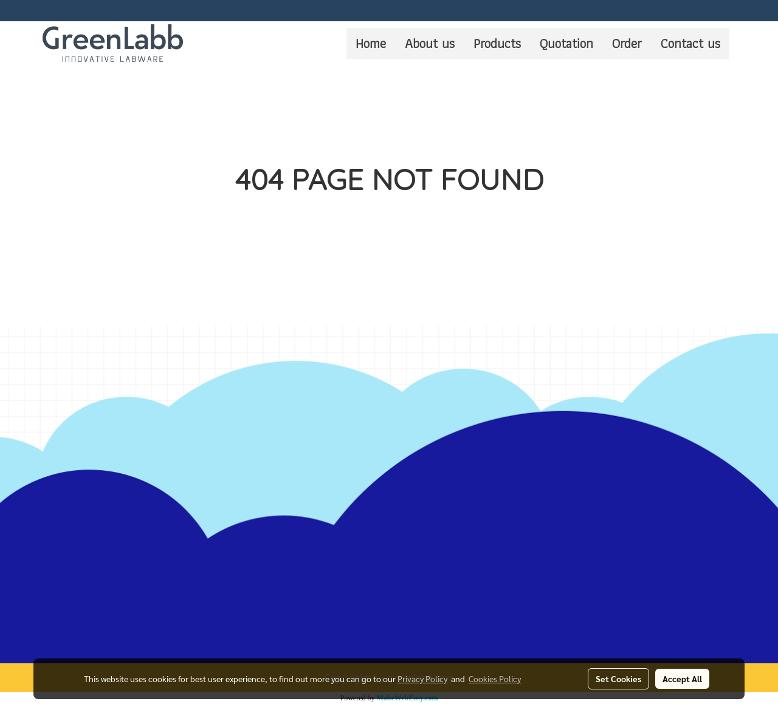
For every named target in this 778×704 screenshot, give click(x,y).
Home (371, 43)
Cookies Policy (495, 678)
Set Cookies (618, 678)
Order (627, 43)
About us (430, 43)
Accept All (682, 678)
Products (497, 43)
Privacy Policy (422, 678)
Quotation (566, 43)
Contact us (690, 43)
